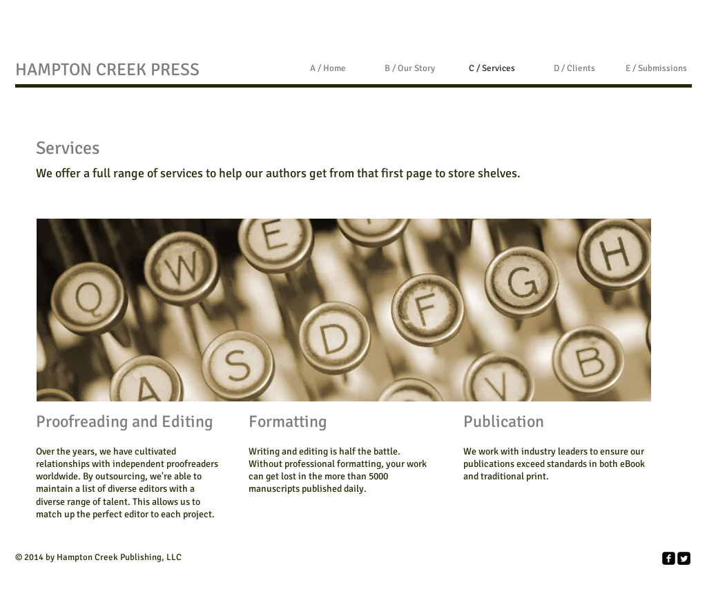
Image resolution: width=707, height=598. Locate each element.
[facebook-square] (668, 558)
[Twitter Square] (683, 558)
